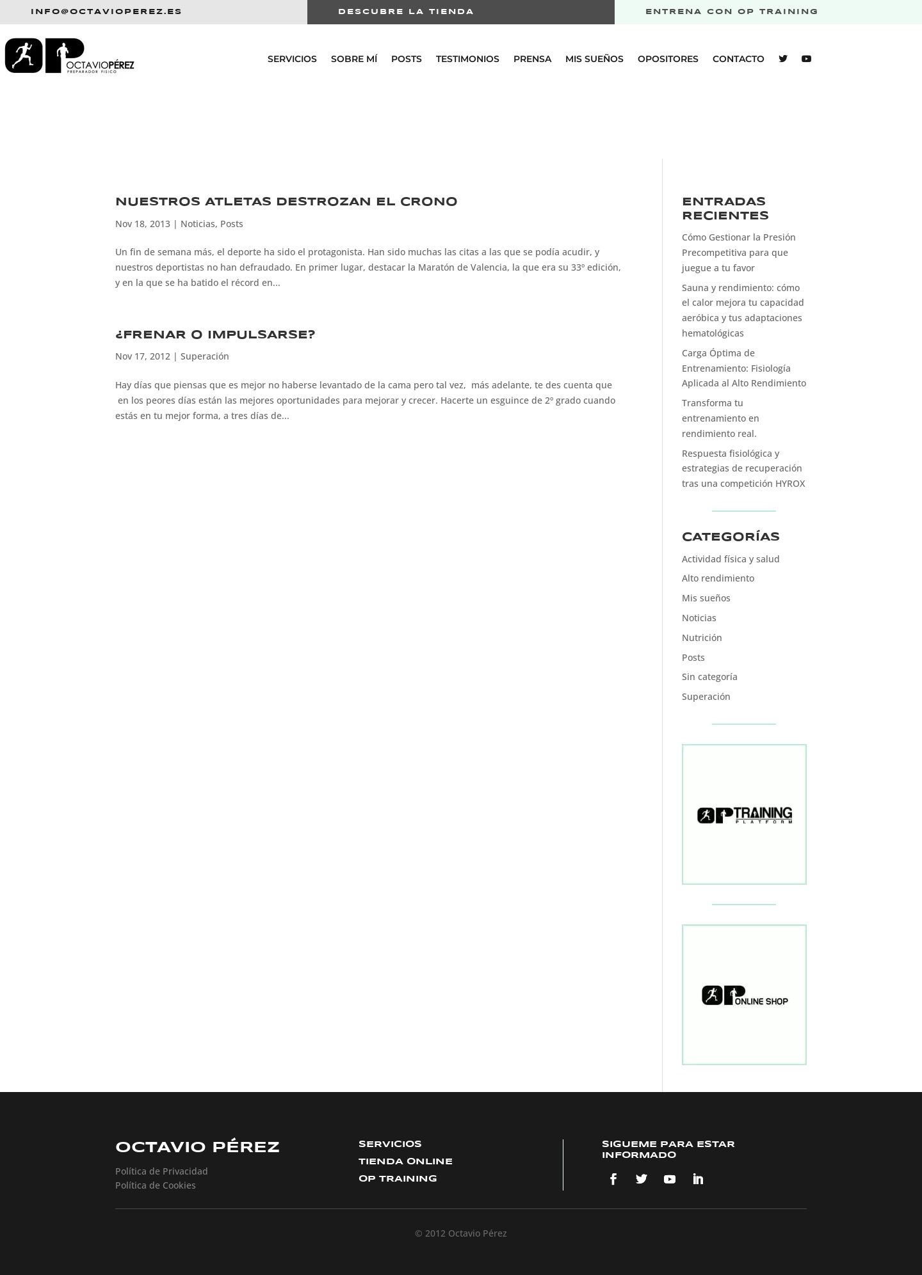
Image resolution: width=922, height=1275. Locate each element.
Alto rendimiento (718, 578)
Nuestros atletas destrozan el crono (286, 202)
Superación (205, 356)
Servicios (292, 59)
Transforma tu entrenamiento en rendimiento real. (720, 418)
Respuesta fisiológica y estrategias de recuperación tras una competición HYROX (743, 468)
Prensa (532, 59)
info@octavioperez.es (106, 11)
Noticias (198, 224)
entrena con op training (732, 11)
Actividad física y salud (731, 559)
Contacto (738, 59)
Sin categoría (710, 676)
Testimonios (467, 59)
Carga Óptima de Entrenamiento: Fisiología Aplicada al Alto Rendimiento (744, 368)
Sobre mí (354, 59)
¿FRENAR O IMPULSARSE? (215, 335)
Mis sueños (594, 59)
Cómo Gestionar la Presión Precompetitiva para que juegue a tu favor (739, 252)
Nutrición (702, 637)
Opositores (668, 59)
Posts (406, 59)
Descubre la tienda (406, 11)
